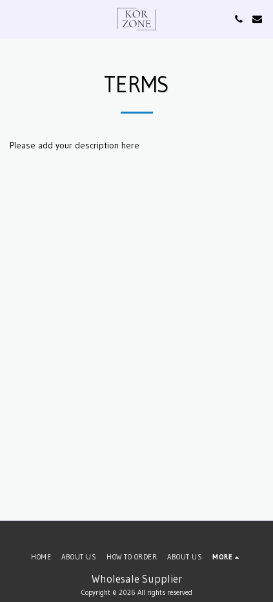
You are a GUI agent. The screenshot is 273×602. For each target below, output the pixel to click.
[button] (14, 18)
